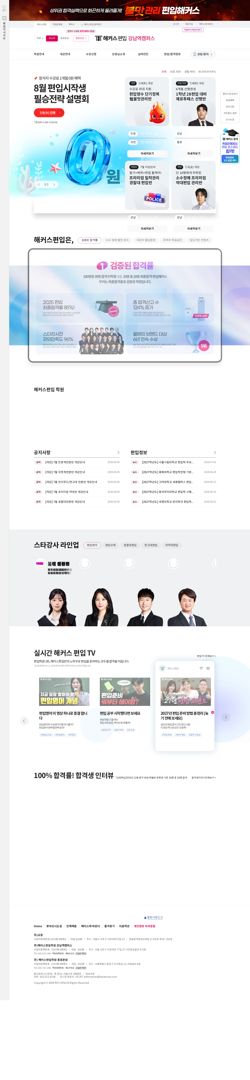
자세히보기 (147, 153)
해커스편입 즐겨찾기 (93, 24)
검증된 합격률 (89, 240)
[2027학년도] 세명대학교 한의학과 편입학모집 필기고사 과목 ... (168, 387)
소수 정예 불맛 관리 (117, 240)
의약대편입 (171, 430)
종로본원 (64, 38)
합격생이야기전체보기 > (204, 663)
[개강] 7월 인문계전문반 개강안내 (65, 347)
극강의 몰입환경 (145, 240)
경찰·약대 (189, 71)
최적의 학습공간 (172, 240)
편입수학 (110, 430)
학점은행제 (57, 24)
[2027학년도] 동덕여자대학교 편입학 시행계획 (168, 377)
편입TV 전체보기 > (206, 541)
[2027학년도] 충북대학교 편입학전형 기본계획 (168, 357)
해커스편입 (42, 24)
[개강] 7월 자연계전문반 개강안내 (65, 357)
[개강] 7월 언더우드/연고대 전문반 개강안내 (71, 367)
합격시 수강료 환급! (81, 31)
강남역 (52, 38)
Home (38, 812)
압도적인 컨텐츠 (199, 240)
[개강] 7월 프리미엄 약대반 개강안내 (66, 377)
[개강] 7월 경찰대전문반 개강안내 (65, 387)
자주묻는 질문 (230, 113)
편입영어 (92, 430)
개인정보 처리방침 (144, 812)
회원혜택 (230, 100)
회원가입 (189, 24)
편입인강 (80, 38)
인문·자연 (175, 71)
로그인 (176, 24)
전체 (164, 71)
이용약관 (124, 812)
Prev (40, 184)
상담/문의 (204, 54)
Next (52, 184)
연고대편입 (150, 430)
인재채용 (71, 812)
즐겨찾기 (109, 812)
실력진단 (143, 54)
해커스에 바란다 (206, 24)
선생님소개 (118, 54)
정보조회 (90, 859)
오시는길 (230, 119)
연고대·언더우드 (207, 71)
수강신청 (91, 54)
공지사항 (230, 107)
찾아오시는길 (54, 812)
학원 (39, 38)
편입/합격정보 (172, 54)
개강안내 (65, 54)
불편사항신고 (155, 803)
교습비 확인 (81, 839)
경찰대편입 (130, 430)
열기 (4, 30)
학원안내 (39, 54)
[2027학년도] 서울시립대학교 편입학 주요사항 (168, 347)
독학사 (71, 24)
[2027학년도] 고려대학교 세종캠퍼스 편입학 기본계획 (168, 367)
